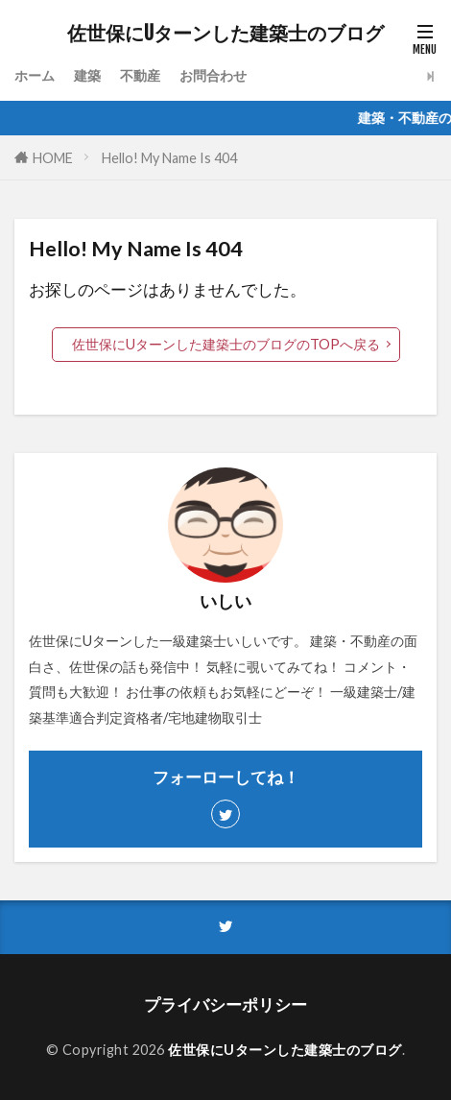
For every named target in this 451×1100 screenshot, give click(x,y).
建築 (87, 75)
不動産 (140, 75)
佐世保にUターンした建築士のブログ (225, 33)
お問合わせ (213, 75)
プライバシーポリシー (225, 1004)
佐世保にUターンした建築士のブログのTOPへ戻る (226, 344)
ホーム (34, 75)
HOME (53, 158)
